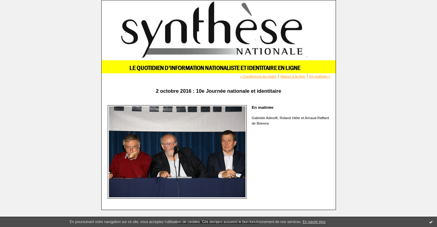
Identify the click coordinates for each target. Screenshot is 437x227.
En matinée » (319, 76)
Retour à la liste (292, 76)
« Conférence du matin (258, 76)
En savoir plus (314, 222)
